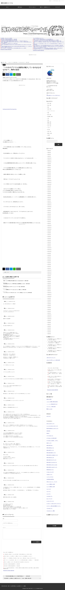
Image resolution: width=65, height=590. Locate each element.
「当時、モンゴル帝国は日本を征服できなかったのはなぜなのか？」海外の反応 (15, 280)
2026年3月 (49, 149)
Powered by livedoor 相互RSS (6, 49)
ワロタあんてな (49, 505)
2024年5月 (49, 190)
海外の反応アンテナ (50, 447)
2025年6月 (49, 166)
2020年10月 (49, 270)
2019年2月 (49, 308)
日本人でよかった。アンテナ (52, 478)
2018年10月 (49, 315)
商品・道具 (49, 105)
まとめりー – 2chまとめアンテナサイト (54, 500)
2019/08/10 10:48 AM (11, 323)
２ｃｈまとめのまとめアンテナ (52, 422)
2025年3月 (49, 171)
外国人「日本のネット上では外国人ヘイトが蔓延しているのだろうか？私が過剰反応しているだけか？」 (18, 556)
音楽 (48, 120)
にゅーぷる (49, 485)
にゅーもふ (49, 488)
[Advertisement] (32, 16)
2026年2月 (49, 151)
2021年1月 (49, 265)
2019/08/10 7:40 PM (11, 494)
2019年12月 (49, 289)
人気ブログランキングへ (51, 354)
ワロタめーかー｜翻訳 (51, 507)
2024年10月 (49, 181)
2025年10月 (49, 158)
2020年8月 (49, 274)
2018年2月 (49, 330)
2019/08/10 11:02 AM (11, 362)
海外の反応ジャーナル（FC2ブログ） (53, 95)
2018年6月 (49, 323)
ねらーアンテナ (49, 495)
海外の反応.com (49, 442)
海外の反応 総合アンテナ (51, 449)
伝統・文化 (49, 131)
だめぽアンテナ (49, 471)
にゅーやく (49, 490)
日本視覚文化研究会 (50, 476)
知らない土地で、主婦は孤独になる (8, 552)
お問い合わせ (20, 7)
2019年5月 (49, 302)
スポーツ (48, 127)
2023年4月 (49, 214)
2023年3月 (49, 216)
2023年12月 (49, 199)
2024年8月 (49, 184)
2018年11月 (49, 313)
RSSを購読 (56, 0)
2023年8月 (49, 207)
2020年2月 (49, 285)
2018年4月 (49, 326)
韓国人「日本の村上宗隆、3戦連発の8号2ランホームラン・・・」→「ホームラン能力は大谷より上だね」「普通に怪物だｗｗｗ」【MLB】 (55, 379)
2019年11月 (49, 291)
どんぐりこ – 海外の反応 (51, 403)
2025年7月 (49, 164)
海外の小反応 (49, 396)
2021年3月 (49, 261)
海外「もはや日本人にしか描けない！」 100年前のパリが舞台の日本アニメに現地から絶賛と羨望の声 (55, 383)
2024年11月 (49, 179)
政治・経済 (49, 114)
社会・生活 (49, 125)
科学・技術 (49, 103)
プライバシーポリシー (32, 7)
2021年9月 (49, 250)
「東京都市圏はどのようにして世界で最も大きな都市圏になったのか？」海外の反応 (16, 283)
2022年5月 (49, 235)
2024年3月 (49, 194)
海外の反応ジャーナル (7, 3)
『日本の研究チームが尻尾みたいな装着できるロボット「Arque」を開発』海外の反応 (17, 578)
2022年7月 (49, 231)
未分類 (48, 135)
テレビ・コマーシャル (51, 110)
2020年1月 (49, 287)
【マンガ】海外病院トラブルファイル (38, 38)
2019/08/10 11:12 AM (11, 383)
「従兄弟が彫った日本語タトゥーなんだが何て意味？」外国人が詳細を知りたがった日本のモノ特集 (17, 554)
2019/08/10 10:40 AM (11, 308)
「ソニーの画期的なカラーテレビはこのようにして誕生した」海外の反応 (14, 289)
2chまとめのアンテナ (50, 420)
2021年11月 (49, 246)
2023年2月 (49, 218)
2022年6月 (49, 233)
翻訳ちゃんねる (49, 405)
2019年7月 (49, 298)
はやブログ (49, 413)
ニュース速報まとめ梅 (51, 481)
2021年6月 (49, 255)
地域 (48, 112)
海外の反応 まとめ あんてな (52, 459)
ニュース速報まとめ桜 (51, 483)
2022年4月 (49, 237)
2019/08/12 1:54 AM (11, 501)
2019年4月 (49, 304)
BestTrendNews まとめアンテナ (52, 425)
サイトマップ (61, 0)
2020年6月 (49, 278)
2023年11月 (49, 201)
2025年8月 (49, 162)
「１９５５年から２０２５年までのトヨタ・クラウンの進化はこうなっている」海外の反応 (17, 292)
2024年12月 (49, 177)
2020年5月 (49, 280)
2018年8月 (49, 319)
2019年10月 (49, 293)
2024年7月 (49, 186)
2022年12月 (49, 222)
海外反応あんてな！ (50, 466)
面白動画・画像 (49, 116)
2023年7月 (49, 209)
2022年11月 (49, 224)
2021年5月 (49, 257)
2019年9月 (49, 295)
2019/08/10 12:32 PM (11, 441)
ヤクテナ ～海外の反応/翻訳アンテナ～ (54, 502)
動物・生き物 (49, 133)
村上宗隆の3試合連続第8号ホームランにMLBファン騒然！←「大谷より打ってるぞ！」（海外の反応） (55, 370)
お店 (48, 118)
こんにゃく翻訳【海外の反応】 (52, 398)
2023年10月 (49, 203)
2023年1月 (49, 220)
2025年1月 (49, 175)
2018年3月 (49, 328)
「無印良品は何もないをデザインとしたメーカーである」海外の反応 (14, 286)
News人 (48, 430)
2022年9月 (49, 227)
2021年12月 (49, 244)
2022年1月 (49, 242)
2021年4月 (49, 259)
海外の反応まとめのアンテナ (52, 464)
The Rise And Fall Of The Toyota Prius (10, 109)
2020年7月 (49, 276)
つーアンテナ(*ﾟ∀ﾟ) (50, 473)
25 (8, 272)
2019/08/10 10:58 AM (11, 351)
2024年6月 (49, 188)
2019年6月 (49, 300)
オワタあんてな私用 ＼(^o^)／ (52, 437)
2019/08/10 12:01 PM (11, 430)
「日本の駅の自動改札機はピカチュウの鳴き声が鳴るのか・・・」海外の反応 (17, 576)
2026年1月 (49, 153)
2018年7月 (49, 321)
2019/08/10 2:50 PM (11, 463)
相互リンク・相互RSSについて (45, 7)
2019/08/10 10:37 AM (11, 301)
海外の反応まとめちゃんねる (52, 461)
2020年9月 (49, 272)
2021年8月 (49, 252)
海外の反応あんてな (50, 444)
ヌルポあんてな (49, 493)
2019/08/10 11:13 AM (11, 391)
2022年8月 (49, 229)
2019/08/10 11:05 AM (11, 376)
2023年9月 (49, 205)
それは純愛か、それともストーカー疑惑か (6, 38)
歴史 (5, 272)
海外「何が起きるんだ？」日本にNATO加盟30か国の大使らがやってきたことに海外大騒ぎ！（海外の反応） (48, 45)
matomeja (48, 427)
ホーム (51, 0)
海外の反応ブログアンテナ (51, 456)
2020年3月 (49, 283)
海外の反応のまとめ (50, 454)
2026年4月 (49, 147)
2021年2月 (49, 263)
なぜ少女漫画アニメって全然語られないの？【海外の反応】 (9, 43)
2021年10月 (49, 248)
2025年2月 (49, 173)
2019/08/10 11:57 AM (11, 422)
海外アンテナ (49, 439)
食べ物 (48, 129)
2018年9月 (49, 317)
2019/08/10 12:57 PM (11, 452)
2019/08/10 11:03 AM (11, 369)
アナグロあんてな (50, 432)
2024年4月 (49, 192)
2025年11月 (49, 156)
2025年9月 (49, 160)
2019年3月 (49, 306)
